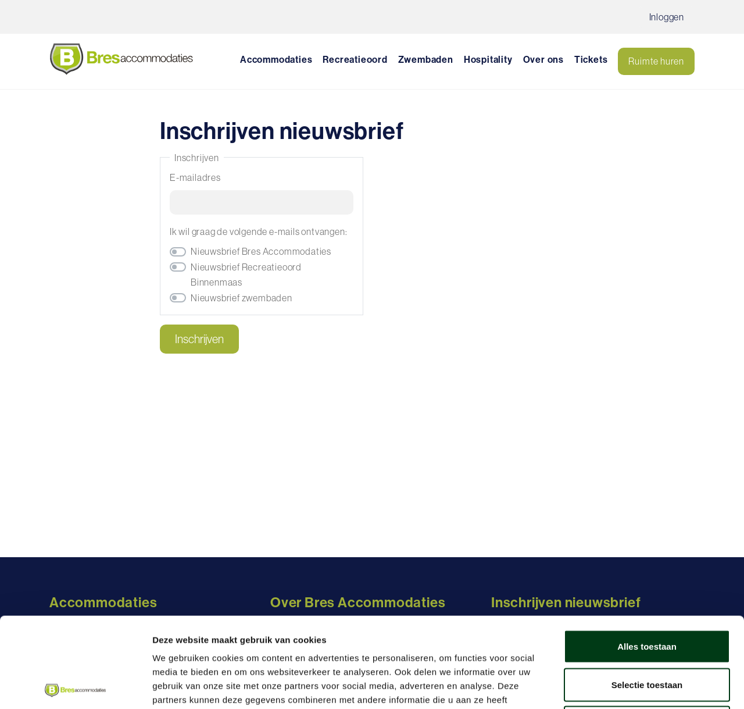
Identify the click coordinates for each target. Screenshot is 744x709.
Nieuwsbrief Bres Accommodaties (261, 251)
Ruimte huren (656, 61)
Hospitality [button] (488, 59)
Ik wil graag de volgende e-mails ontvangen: (258, 231)
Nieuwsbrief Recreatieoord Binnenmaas (246, 274)
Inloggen (666, 17)
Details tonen (628, 686)
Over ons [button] (543, 59)
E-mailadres (195, 177)
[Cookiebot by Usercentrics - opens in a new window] (75, 686)
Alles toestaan (647, 556)
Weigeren (646, 632)
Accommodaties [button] (276, 59)
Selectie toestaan (647, 595)
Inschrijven (199, 339)
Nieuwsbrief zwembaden (241, 298)
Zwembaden (425, 59)
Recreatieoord (355, 59)
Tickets (591, 59)
